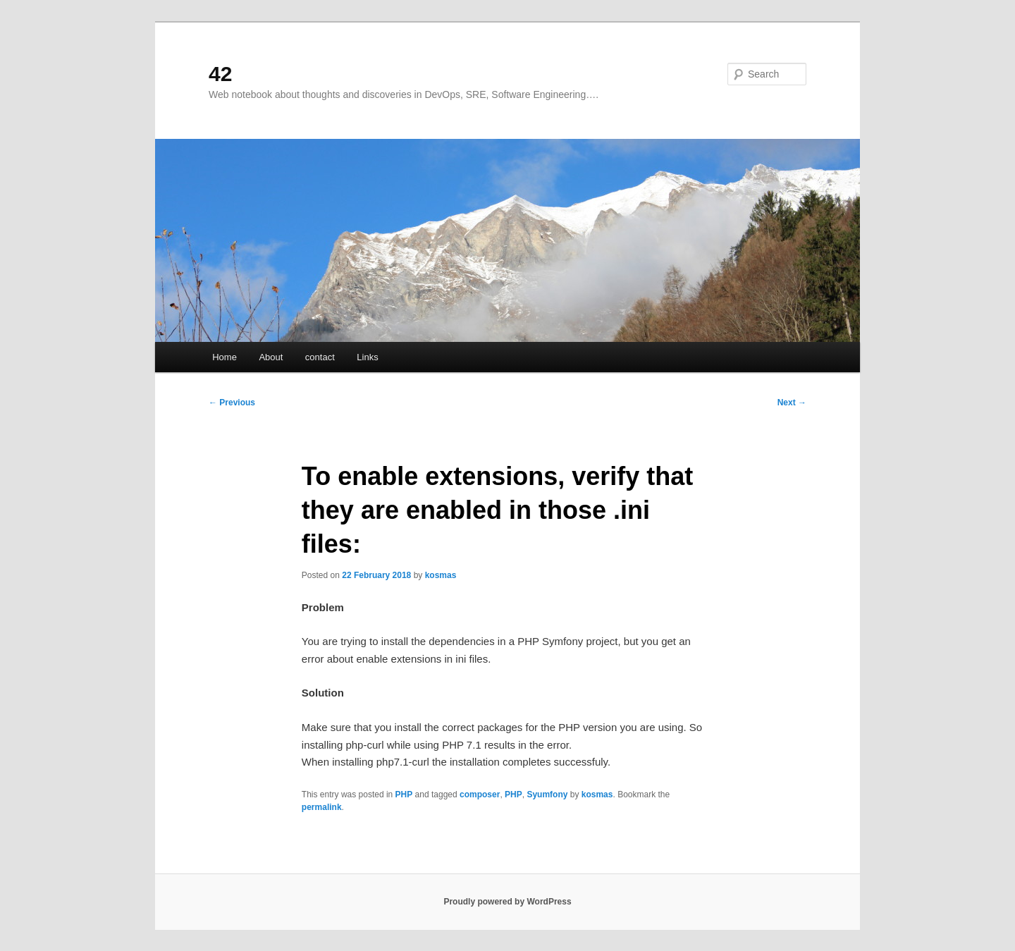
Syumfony (547, 794)
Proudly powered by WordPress (507, 902)
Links (367, 357)
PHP (404, 794)
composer (480, 794)
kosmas (441, 575)
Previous (232, 402)
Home (224, 357)
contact (320, 357)
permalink (322, 807)
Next (791, 402)
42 (220, 73)
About (271, 357)
